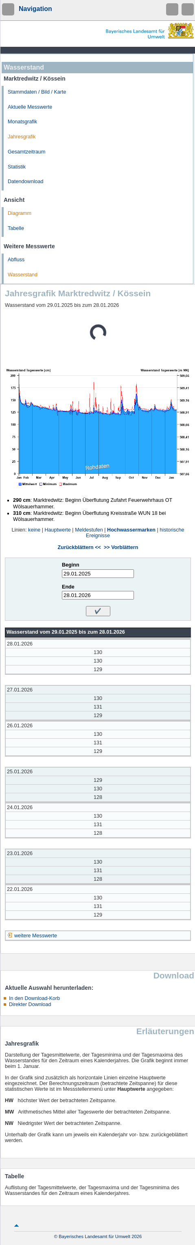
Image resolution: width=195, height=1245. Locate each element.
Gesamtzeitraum (26, 152)
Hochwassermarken (131, 530)
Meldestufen (89, 530)
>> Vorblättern (121, 547)
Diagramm (19, 213)
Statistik (17, 167)
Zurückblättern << (79, 547)
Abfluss (16, 260)
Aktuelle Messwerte (30, 107)
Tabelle (16, 228)
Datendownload (26, 181)
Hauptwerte (57, 530)
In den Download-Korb (34, 998)
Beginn (70, 565)
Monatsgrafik (22, 122)
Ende (68, 587)
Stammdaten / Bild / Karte (37, 92)
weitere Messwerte (35, 936)
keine (34, 530)
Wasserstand (22, 275)
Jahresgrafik (22, 137)
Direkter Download (30, 1004)
